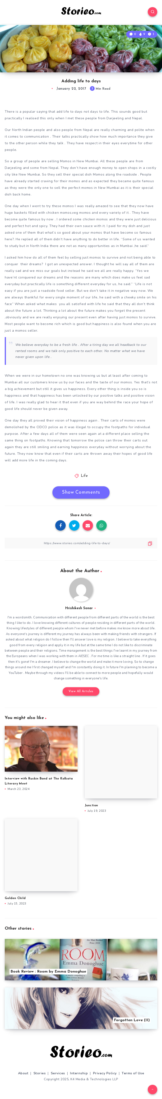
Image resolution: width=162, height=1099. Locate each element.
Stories (39, 1073)
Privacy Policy (105, 1073)
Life (84, 476)
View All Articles (81, 691)
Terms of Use (133, 1073)
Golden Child (15, 898)
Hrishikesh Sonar (79, 608)
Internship (79, 1073)
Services (58, 1073)
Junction (91, 805)
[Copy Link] (81, 543)
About (23, 1073)
